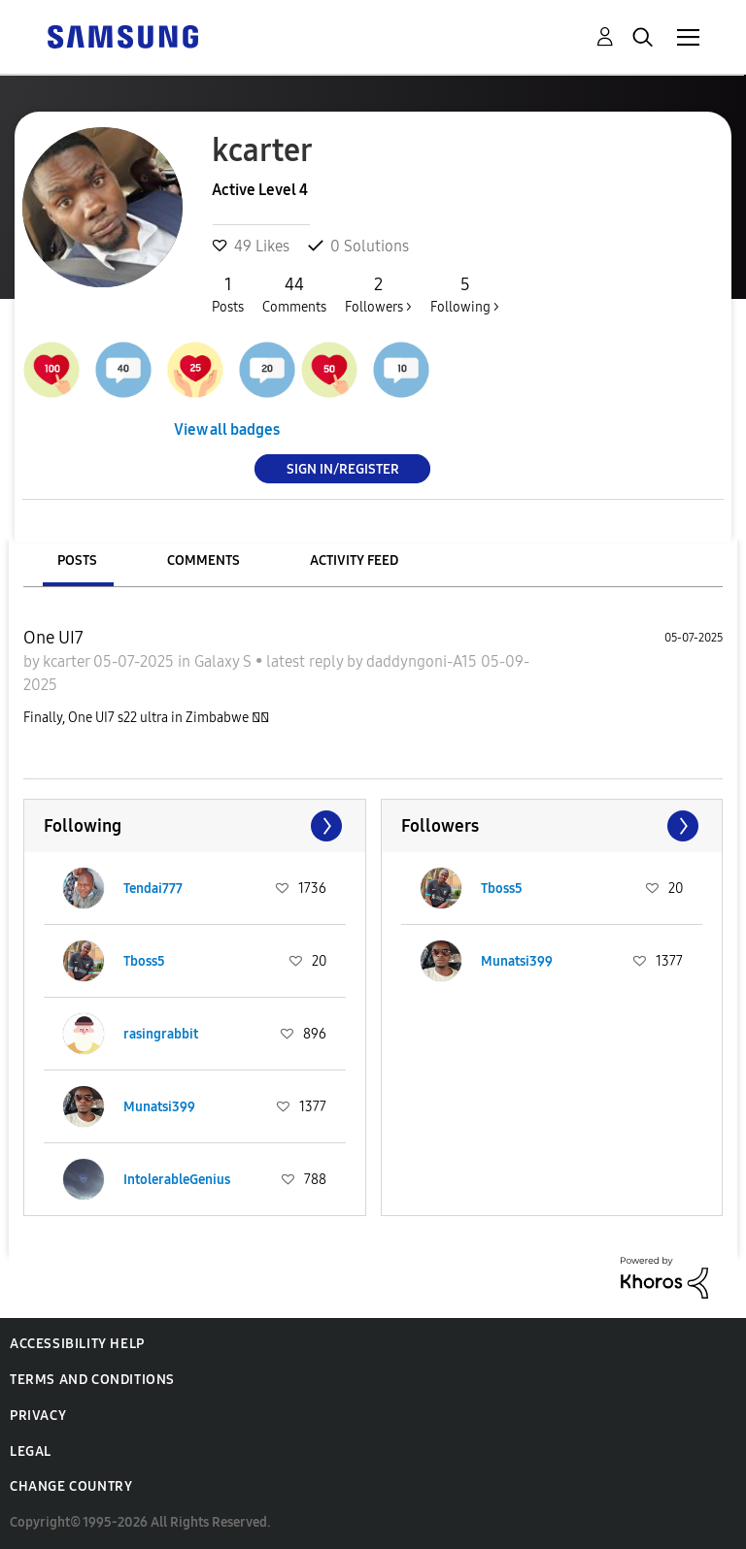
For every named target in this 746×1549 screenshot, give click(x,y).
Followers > (378, 294)
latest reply (306, 661)
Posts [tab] (77, 560)
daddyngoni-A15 (423, 661)
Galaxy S (224, 661)
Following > (464, 294)
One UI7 (53, 637)
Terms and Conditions (92, 1379)
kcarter (68, 661)
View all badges (227, 429)
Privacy (38, 1415)
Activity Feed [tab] (354, 560)
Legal (30, 1451)
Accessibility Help (77, 1343)
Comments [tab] (203, 560)
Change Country (71, 1486)
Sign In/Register (343, 468)
